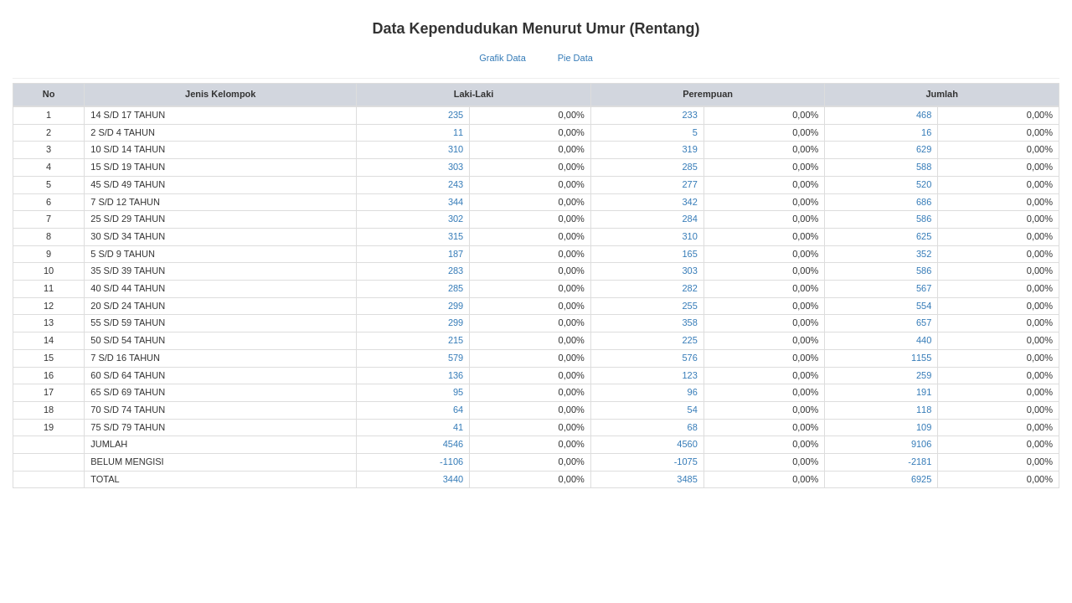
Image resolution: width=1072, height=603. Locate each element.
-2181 (919, 461)
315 (455, 236)
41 (458, 427)
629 (923, 149)
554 (923, 306)
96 (693, 392)
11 (458, 132)
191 (923, 392)
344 (455, 202)
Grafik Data (502, 58)
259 (923, 375)
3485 (687, 479)
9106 (921, 444)
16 (926, 132)
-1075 (686, 461)
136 (455, 375)
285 (689, 167)
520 (923, 184)
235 (455, 115)
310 (455, 149)
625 (923, 236)
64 (458, 410)
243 (455, 184)
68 (693, 427)
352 (923, 254)
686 (923, 202)
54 (693, 410)
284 (689, 219)
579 (455, 358)
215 (455, 340)
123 (689, 375)
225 (689, 340)
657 (923, 322)
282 (689, 288)
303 (455, 167)
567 (923, 288)
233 (689, 115)
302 (455, 219)
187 (455, 254)
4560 (687, 444)
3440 (453, 479)
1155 (921, 358)
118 (923, 410)
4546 (453, 444)
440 (923, 340)
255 (689, 306)
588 (923, 167)
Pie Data (575, 58)
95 (458, 392)
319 (689, 149)
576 (689, 358)
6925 (921, 479)
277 (689, 184)
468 (923, 115)
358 (689, 322)
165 (689, 254)
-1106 (451, 461)
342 (689, 202)
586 (923, 219)
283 (455, 270)
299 (455, 306)
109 (923, 427)
